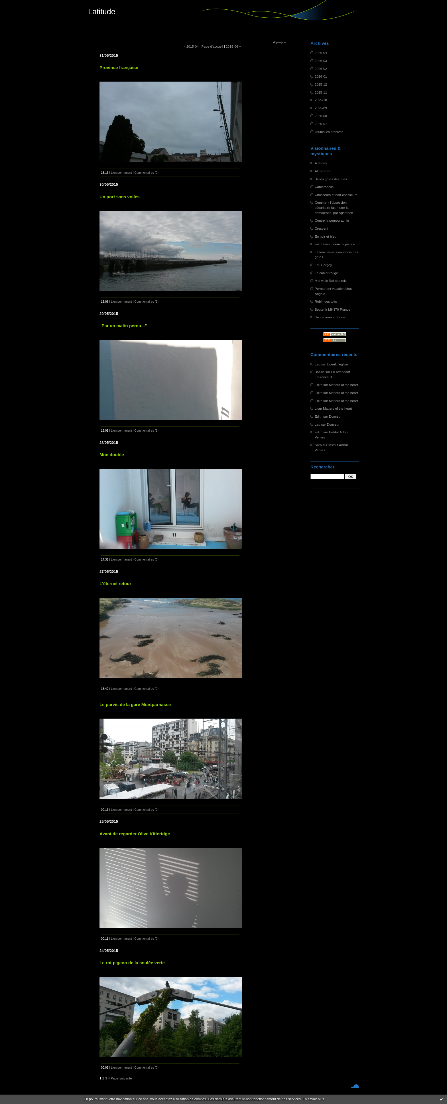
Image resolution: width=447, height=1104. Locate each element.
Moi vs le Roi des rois (331, 280)
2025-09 (321, 108)
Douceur (335, 416)
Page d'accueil (212, 46)
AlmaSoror (323, 171)
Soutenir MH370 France (332, 309)
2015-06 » (233, 46)
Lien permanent (121, 172)
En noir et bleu (325, 236)
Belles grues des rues (331, 179)
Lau (317, 364)
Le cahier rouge (326, 273)
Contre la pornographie (332, 220)
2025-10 (321, 100)
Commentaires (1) (146, 301)
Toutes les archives (329, 132)
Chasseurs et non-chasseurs (336, 195)
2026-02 (321, 68)
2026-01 (321, 76)
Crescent (321, 228)
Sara (318, 445)
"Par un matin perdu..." (123, 325)
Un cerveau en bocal (330, 317)
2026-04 (321, 52)
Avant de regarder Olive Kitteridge (134, 833)
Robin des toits (326, 301)
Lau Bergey (323, 265)
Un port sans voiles (119, 196)
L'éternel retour (115, 583)
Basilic (319, 372)
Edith (318, 385)
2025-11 (321, 92)
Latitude (101, 11)
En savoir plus (313, 1099)
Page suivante (121, 1078)
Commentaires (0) (146, 172)
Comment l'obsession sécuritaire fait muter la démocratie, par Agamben (334, 207)
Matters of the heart (343, 385)
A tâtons (321, 163)
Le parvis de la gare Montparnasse (135, 704)
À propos (279, 42)
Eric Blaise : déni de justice (335, 244)
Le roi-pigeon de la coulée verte (132, 962)
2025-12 (321, 84)
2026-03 (321, 60)
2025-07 (321, 124)
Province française (118, 67)
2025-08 (321, 116)
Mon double (111, 454)
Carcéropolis (324, 187)
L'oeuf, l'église (337, 364)
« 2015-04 (191, 46)
